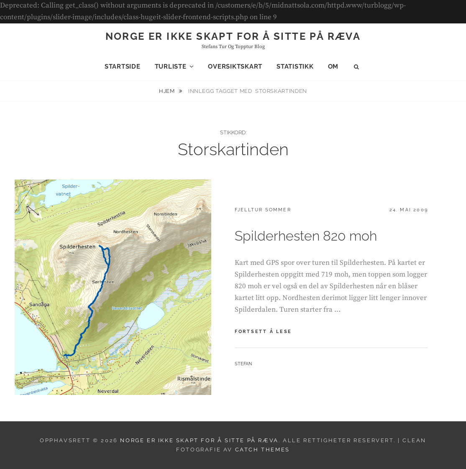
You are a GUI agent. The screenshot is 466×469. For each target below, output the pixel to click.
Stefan (243, 363)
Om (333, 66)
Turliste (171, 66)
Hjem (167, 91)
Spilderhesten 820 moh (306, 235)
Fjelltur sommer (263, 210)
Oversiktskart (235, 66)
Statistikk (295, 66)
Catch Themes (262, 449)
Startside (123, 66)
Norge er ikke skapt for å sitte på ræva (233, 36)
